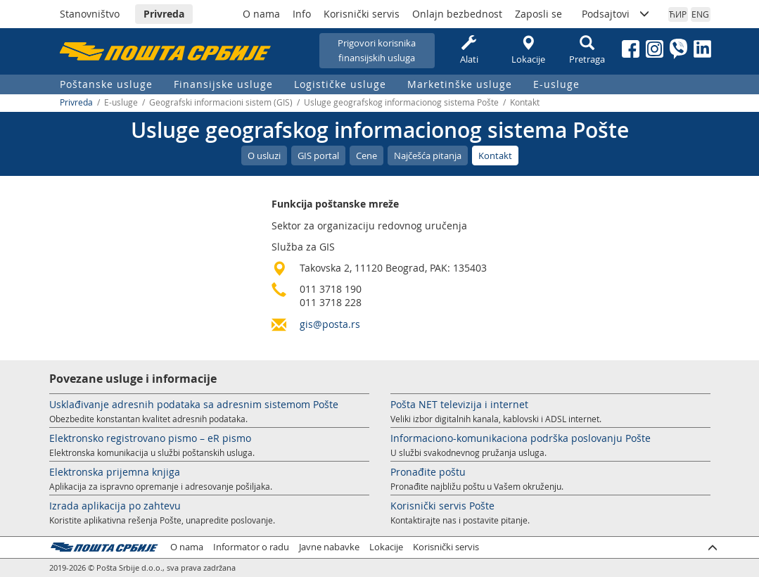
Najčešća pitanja (427, 155)
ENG (700, 14)
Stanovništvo (90, 13)
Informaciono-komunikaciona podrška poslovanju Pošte (520, 438)
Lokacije (528, 50)
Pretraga (587, 50)
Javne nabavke (329, 547)
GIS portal (318, 155)
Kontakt (495, 155)
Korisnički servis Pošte (442, 505)
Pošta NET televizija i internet (459, 404)
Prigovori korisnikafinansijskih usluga (377, 50)
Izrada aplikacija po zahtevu (115, 505)
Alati (469, 50)
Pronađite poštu (428, 471)
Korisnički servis (362, 13)
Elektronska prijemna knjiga (114, 471)
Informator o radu (251, 547)
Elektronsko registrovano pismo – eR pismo (150, 438)
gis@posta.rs (330, 324)
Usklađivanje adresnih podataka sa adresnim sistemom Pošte (193, 404)
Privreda (163, 13)
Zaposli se (538, 13)
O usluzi (264, 155)
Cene (366, 155)
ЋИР (678, 14)
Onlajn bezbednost (457, 13)
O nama (261, 13)
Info (302, 13)
